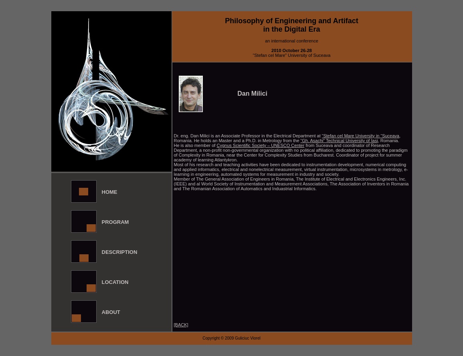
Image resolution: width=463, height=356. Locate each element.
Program (115, 222)
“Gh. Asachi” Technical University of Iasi (339, 140)
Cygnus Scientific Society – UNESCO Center (260, 145)
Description (119, 252)
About (111, 312)
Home (109, 192)
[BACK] (181, 324)
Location (115, 282)
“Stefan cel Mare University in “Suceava (360, 135)
